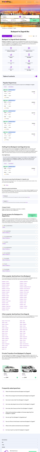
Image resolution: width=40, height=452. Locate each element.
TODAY (5, 86)
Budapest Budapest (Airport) (25, 286)
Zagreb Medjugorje (5, 343)
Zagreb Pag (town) (23, 336)
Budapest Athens (5, 297)
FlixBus (7, 185)
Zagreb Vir (4, 349)
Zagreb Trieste (22, 342)
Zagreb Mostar (23, 340)
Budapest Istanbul (23, 297)
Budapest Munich (23, 299)
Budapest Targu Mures (6, 306)
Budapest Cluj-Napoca (24, 290)
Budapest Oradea (5, 295)
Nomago (4, 243)
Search (34, 20)
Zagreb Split (22, 320)
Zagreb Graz (22, 334)
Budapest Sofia (23, 302)
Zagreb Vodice (5, 345)
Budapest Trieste (5, 309)
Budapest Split (23, 304)
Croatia (30, 51)
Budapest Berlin (5, 293)
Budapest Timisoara (6, 288)
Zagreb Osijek (22, 331)
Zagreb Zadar (4, 322)
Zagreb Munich (5, 340)
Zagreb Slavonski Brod (24, 343)
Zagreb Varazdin (5, 336)
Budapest (9, 51)
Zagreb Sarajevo (5, 324)
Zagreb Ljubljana (5, 327)
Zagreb (27, 51)
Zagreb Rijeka (22, 322)
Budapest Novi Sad (5, 290)
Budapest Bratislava (24, 281)
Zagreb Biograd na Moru (24, 345)
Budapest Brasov (5, 304)
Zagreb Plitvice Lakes (6, 320)
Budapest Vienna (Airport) (25, 288)
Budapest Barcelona (6, 308)
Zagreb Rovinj (4, 333)
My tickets (28, 2)
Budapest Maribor (23, 295)
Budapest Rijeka (5, 299)
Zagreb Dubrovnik (23, 327)
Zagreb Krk (4, 342)
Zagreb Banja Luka (23, 329)
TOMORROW (10, 86)
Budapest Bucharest (24, 293)
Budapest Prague (23, 285)
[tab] (20, 95)
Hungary (13, 51)
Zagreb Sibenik (5, 331)
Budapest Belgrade (5, 283)
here (29, 197)
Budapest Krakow (23, 283)
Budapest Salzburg (23, 306)
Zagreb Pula (4, 326)
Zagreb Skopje (23, 333)
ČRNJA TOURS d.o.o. (6, 232)
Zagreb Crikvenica (23, 338)
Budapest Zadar (5, 302)
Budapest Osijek (23, 300)
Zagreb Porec (4, 334)
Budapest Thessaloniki (6, 300)
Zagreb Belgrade (23, 324)
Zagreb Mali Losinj (23, 347)
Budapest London (23, 308)
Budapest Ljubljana (5, 285)
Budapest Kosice (5, 286)
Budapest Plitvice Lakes (24, 292)
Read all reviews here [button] (32, 215)
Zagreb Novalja (5, 329)
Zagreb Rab (4, 347)
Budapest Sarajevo (5, 292)
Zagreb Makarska (5, 338)
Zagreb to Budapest (17, 36)
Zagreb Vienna (23, 326)
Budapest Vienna (5, 281)
